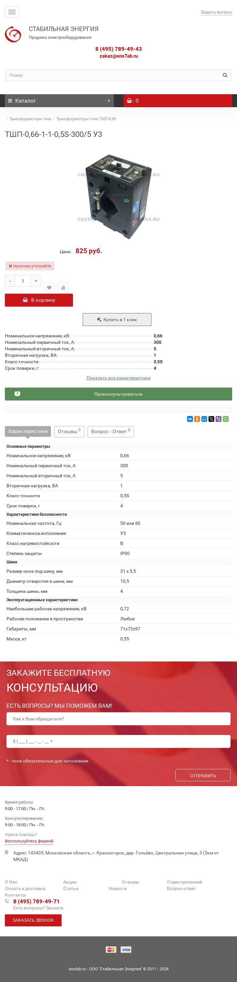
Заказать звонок (33, 920)
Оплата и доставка (25, 888)
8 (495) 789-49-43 (118, 49)
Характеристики (28, 431)
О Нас (11, 882)
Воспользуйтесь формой (29, 841)
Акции (70, 882)
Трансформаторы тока (30, 119)
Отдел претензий (184, 882)
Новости (118, 888)
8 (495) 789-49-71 (36, 901)
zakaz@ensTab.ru (119, 56)
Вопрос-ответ (181, 888)
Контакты (15, 894)
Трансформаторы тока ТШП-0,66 (86, 119)
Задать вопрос (216, 12)
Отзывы (69, 431)
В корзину (39, 300)
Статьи (70, 888)
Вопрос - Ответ (110, 431)
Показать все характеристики (119, 378)
